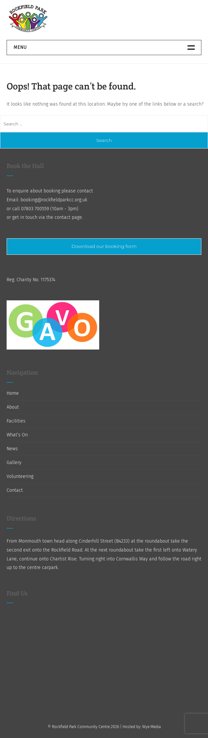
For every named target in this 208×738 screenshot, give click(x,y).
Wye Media (151, 726)
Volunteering (20, 476)
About (13, 407)
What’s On (17, 435)
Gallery (14, 462)
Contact (15, 490)
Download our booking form (104, 246)
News (12, 449)
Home (13, 393)
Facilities (16, 421)
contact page (68, 217)
